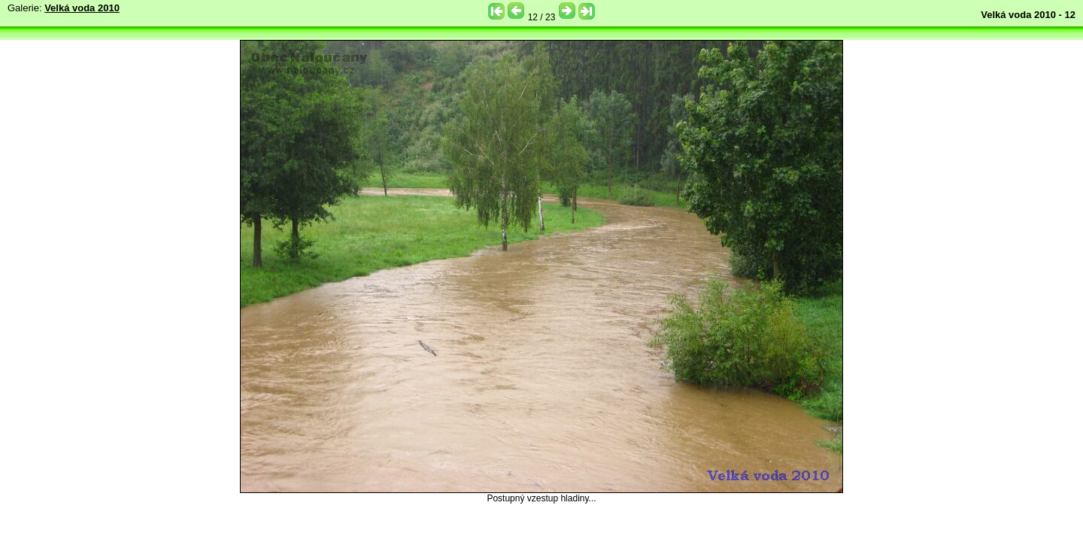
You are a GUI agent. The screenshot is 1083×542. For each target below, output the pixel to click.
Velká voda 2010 (82, 8)
